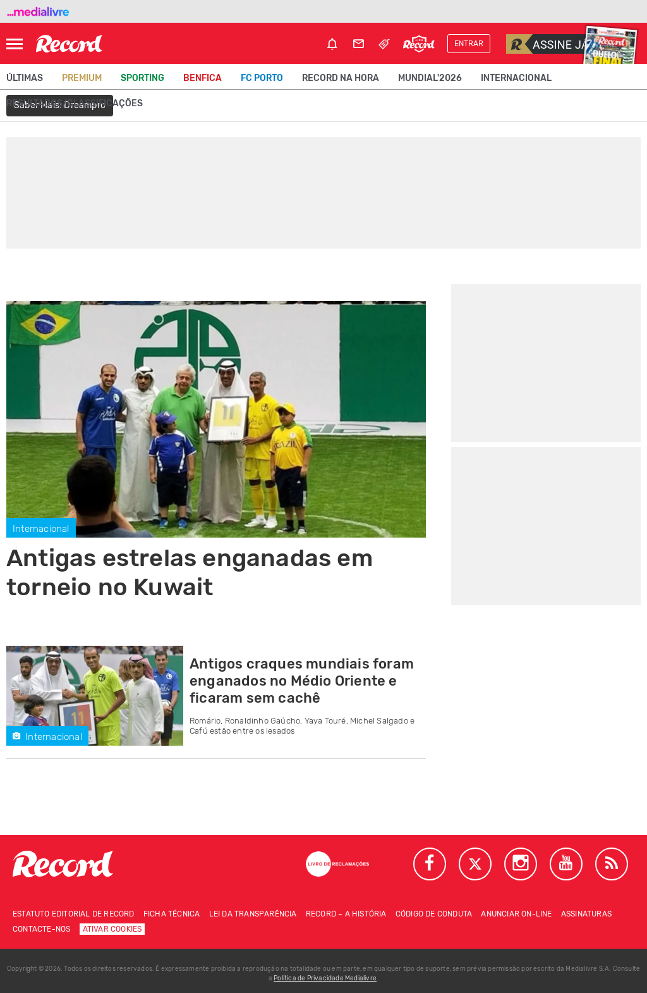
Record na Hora (340, 78)
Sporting (142, 78)
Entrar (468, 43)
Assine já (547, 44)
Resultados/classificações (74, 103)
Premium (82, 78)
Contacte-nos (41, 929)
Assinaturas (586, 914)
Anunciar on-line (516, 914)
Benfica (202, 78)
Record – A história (346, 914)
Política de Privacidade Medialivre (325, 978)
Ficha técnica (171, 914)
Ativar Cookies (112, 929)
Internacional (516, 78)
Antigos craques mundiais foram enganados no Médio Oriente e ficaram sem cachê (302, 680)
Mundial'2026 (430, 78)
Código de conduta (434, 914)
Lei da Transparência (253, 914)
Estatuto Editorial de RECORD (74, 914)
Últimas (24, 78)
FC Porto (262, 78)
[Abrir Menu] (14, 44)
